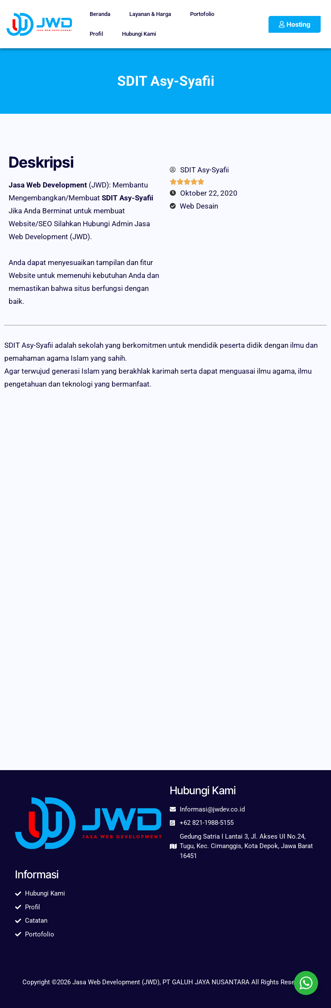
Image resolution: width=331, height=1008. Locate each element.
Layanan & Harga (150, 14)
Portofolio (202, 14)
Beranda (100, 14)
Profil (96, 34)
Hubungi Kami (139, 34)
